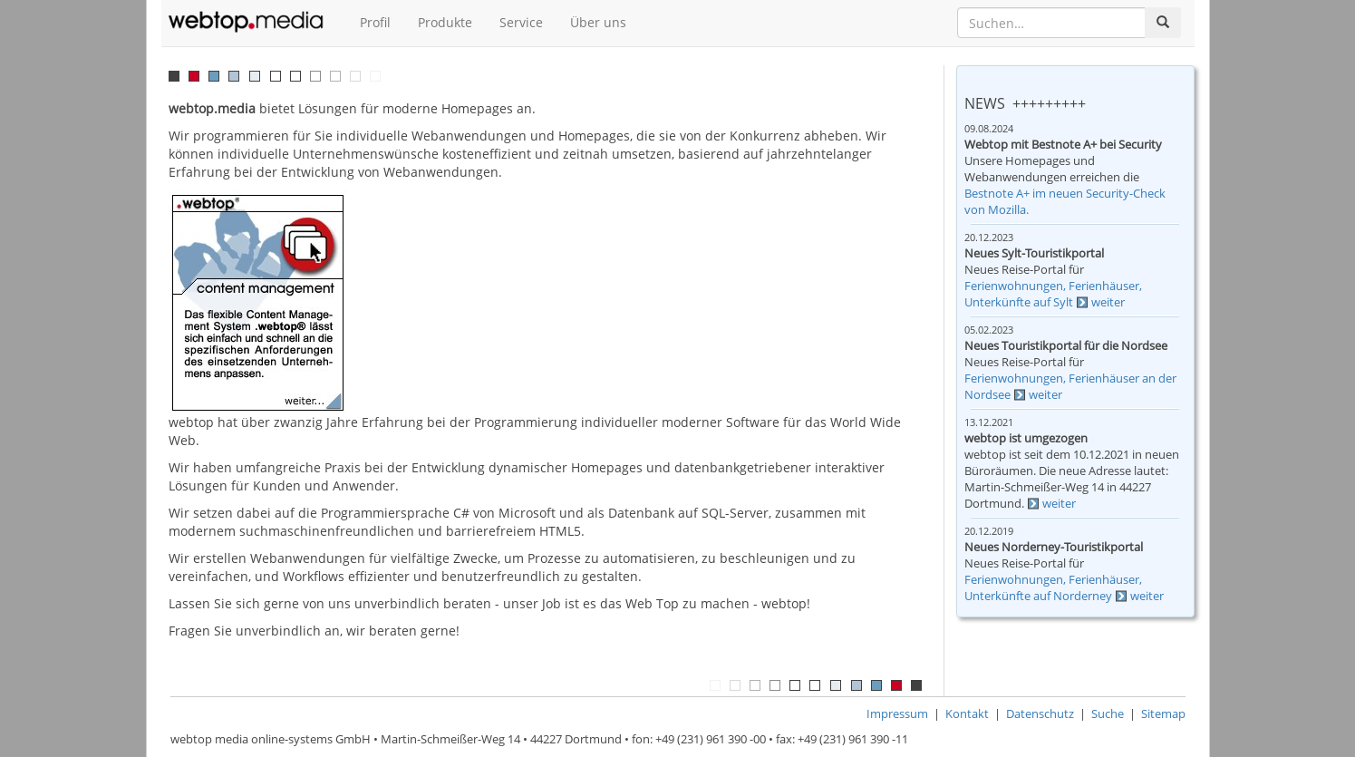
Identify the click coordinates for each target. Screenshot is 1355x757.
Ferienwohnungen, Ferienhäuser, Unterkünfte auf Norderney (1053, 588)
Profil (375, 22)
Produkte (445, 22)
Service (521, 22)
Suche (1107, 714)
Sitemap (1163, 714)
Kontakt (967, 714)
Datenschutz (1040, 714)
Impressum (897, 714)
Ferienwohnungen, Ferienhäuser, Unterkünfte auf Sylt (1053, 294)
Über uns (598, 22)
